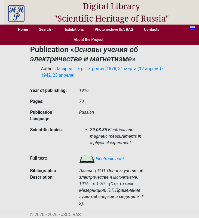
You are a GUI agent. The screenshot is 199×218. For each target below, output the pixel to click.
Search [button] (45, 29)
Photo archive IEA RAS (114, 29)
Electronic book (102, 158)
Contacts (151, 29)
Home (23, 29)
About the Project (89, 39)
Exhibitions (74, 29)
